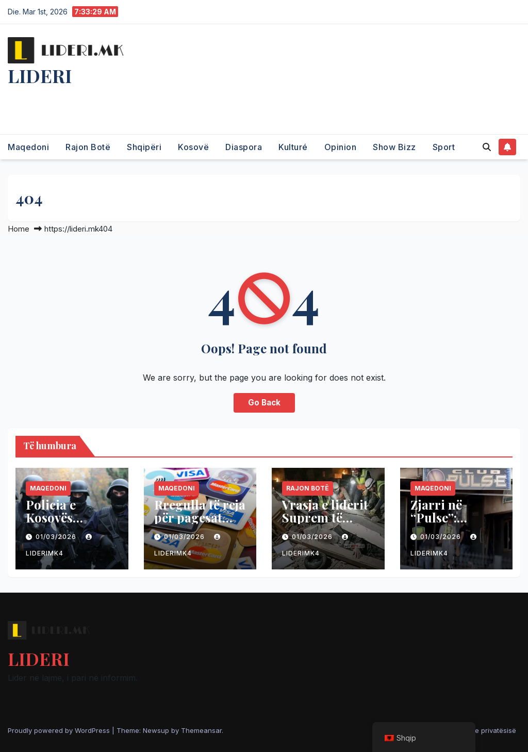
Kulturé (293, 147)
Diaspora (243, 147)
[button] (487, 147)
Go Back (264, 402)
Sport (444, 147)
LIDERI (40, 75)
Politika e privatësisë (483, 730)
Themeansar (201, 730)
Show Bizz (394, 147)
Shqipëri (144, 147)
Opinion (340, 147)
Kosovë (193, 147)
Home (18, 229)
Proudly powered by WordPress (60, 730)
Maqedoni (28, 147)
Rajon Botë (87, 147)
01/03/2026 (57, 537)
